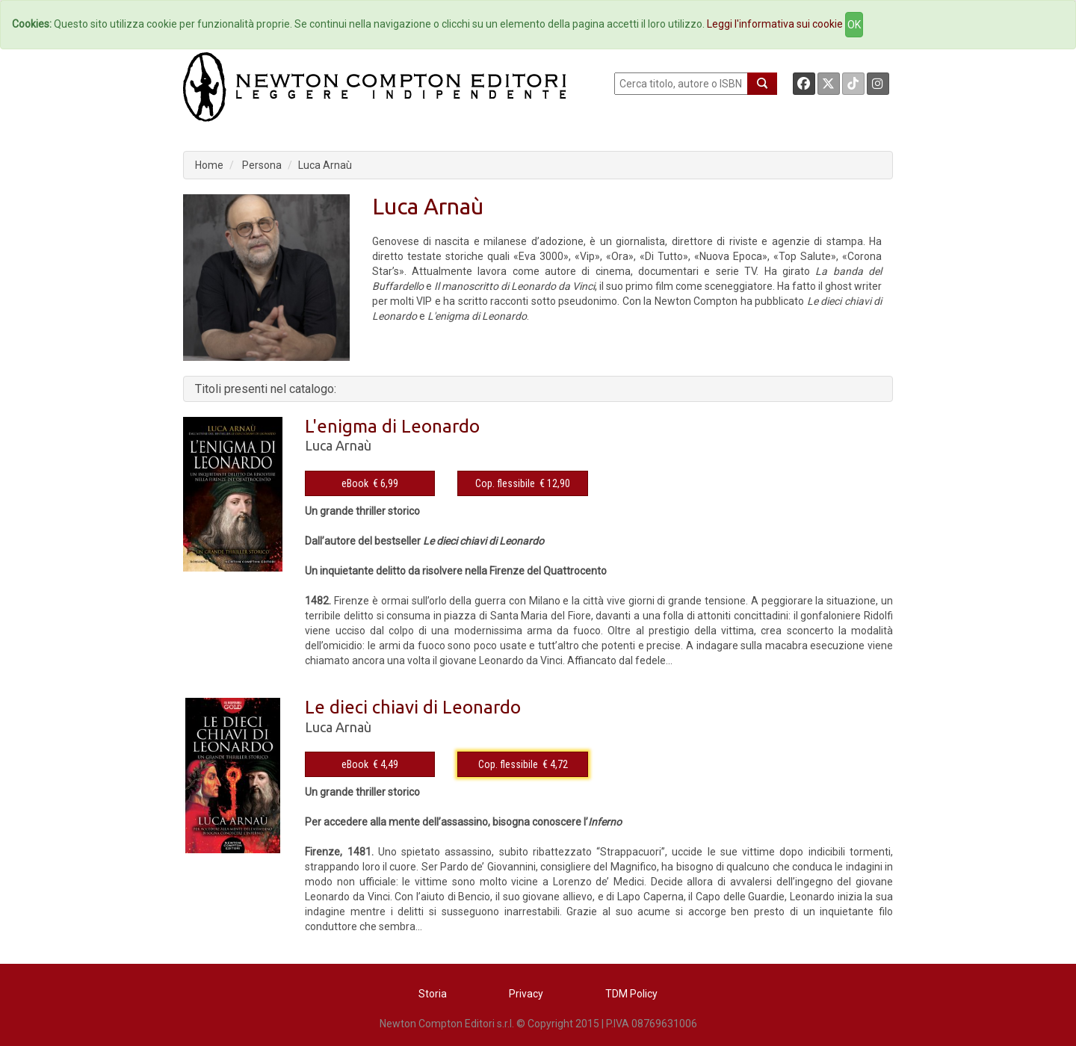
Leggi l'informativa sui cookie (775, 24)
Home (209, 165)
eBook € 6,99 (369, 483)
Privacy (526, 994)
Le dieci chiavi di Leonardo (413, 707)
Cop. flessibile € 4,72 (523, 764)
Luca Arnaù (325, 165)
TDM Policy (631, 994)
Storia (432, 994)
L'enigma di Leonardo (392, 426)
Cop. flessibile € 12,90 (522, 483)
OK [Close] (854, 25)
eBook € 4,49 (369, 764)
